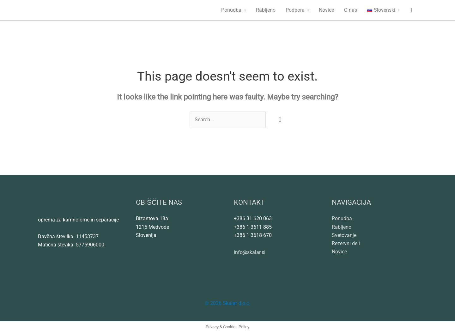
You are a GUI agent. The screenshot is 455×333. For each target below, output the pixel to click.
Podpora (295, 10)
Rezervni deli (346, 244)
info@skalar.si (249, 253)
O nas (350, 10)
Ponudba (231, 10)
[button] (411, 10)
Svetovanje (344, 235)
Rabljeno (266, 10)
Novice (326, 10)
